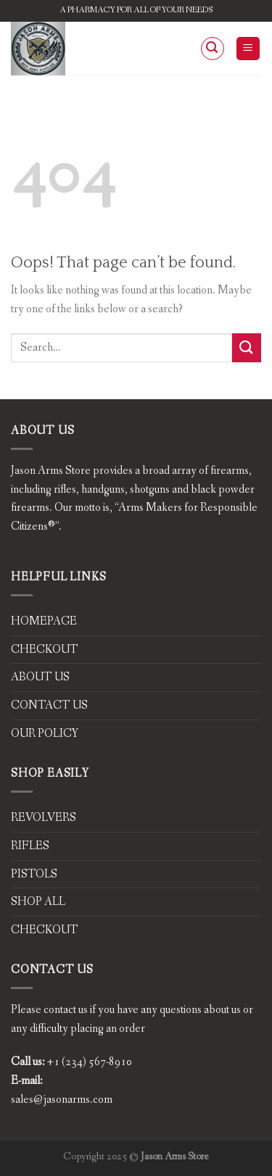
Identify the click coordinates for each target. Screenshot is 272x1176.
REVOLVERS (43, 817)
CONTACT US (49, 705)
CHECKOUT (44, 649)
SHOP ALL (38, 901)
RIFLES (30, 846)
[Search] (212, 48)
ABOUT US (40, 677)
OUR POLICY (44, 733)
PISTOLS (34, 874)
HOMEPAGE (44, 621)
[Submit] (246, 347)
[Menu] (248, 49)
